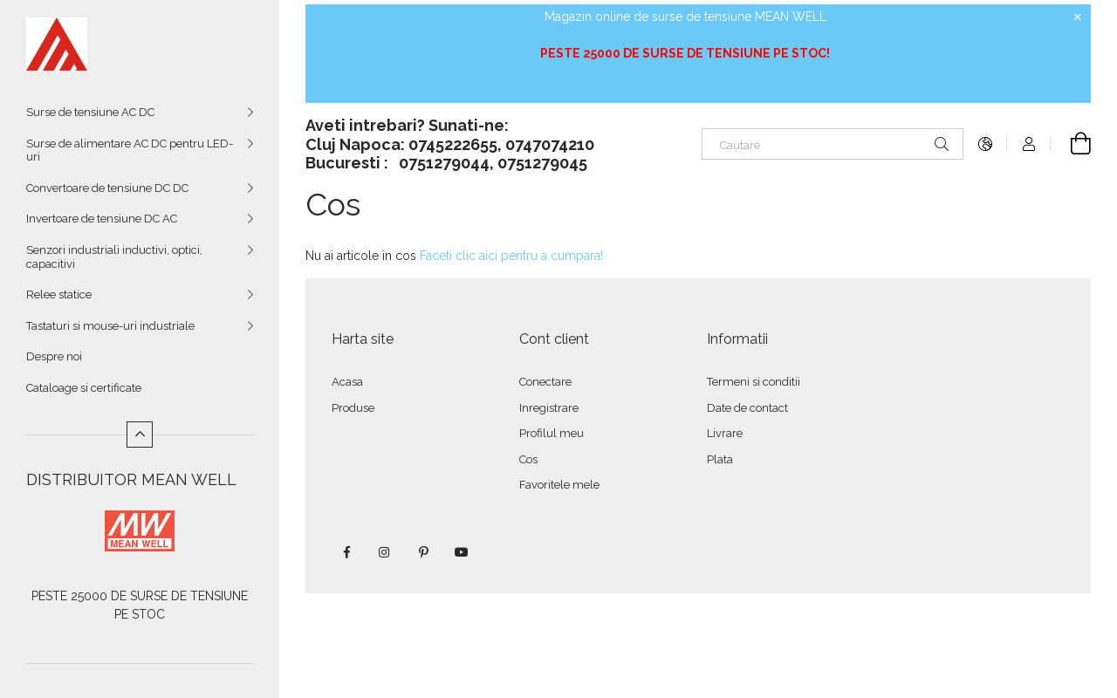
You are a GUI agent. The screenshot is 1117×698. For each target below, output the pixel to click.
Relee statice (59, 294)
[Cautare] (832, 144)
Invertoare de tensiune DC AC (101, 218)
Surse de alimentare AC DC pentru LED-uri (129, 150)
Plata (720, 459)
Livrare (725, 433)
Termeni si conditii (753, 381)
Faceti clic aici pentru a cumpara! (511, 256)
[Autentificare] (1029, 144)
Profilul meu (551, 433)
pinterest (423, 552)
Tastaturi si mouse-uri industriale (110, 325)
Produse (353, 407)
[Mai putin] (140, 434)
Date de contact (747, 407)
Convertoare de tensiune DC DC (107, 188)
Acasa (347, 381)
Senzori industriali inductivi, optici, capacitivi (114, 256)
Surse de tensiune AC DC (90, 112)
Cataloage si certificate (83, 387)
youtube (461, 552)
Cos (528, 459)
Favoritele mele (559, 484)
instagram (385, 552)
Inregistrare (549, 407)
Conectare (545, 381)
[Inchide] (1078, 17)
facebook (346, 552)
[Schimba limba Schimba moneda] (985, 144)
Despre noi (54, 356)
